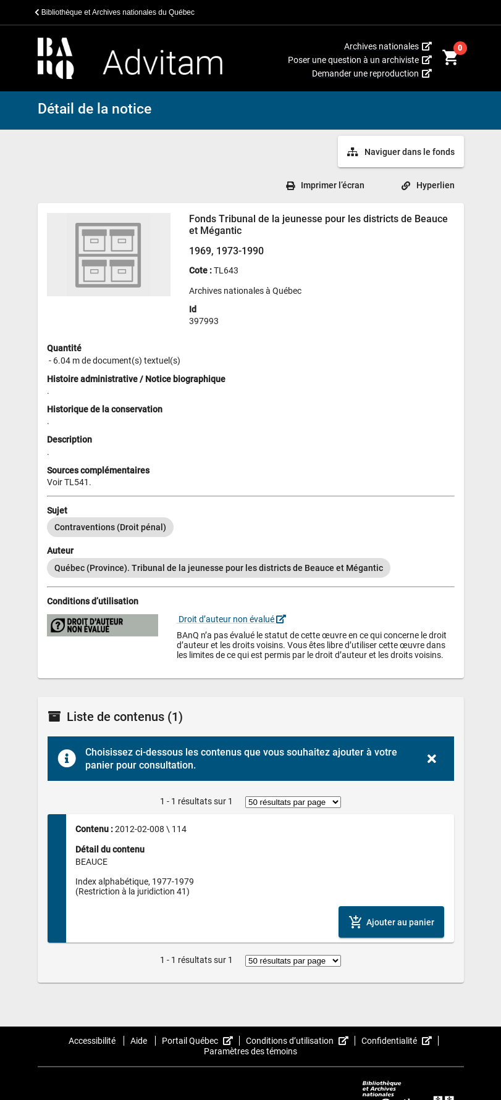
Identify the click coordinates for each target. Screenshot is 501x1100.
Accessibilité (93, 1041)
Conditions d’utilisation (300, 1041)
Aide (139, 1041)
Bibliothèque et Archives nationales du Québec (115, 12)
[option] (110, 527)
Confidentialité (400, 1041)
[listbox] (251, 527)
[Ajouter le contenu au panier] (391, 922)
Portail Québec (201, 1041)
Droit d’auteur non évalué (231, 619)
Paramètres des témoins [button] (250, 1051)
